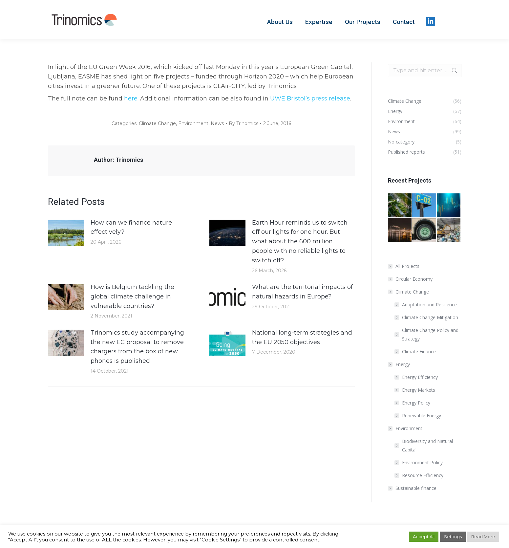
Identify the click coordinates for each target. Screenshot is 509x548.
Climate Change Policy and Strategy (430, 334)
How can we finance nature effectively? (131, 227)
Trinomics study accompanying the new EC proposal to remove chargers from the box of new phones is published (137, 346)
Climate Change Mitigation (430, 317)
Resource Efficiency (422, 475)
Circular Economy (414, 279)
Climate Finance (419, 351)
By (243, 123)
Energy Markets (418, 390)
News (217, 123)
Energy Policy (416, 403)
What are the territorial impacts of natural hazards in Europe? (302, 291)
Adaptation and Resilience (429, 304)
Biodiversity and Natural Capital (427, 445)
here (131, 98)
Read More (483, 536)
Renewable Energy (421, 415)
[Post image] (66, 233)
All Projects (407, 266)
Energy (399, 364)
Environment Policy (422, 462)
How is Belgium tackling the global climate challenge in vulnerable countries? (132, 296)
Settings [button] (453, 536)
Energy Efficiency (420, 377)
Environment (193, 123)
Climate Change (157, 123)
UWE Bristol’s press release (310, 98)
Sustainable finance (415, 488)
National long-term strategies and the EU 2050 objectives (302, 337)
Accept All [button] (424, 536)
